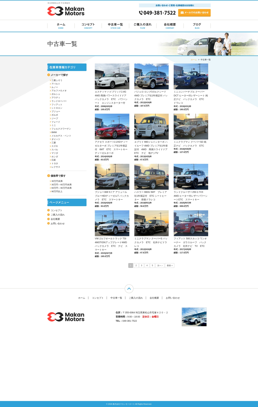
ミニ (54, 125)
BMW (54, 132)
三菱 (54, 142)
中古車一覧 (116, 297)
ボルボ (55, 115)
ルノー (55, 87)
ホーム (81, 297)
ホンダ (55, 156)
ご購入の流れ (58, 214)
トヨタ (55, 163)
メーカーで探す (59, 75)
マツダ (55, 153)
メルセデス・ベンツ (61, 135)
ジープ (55, 118)
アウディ (56, 97)
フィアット (57, 104)
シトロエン (57, 108)
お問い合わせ (58, 223)
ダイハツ (56, 139)
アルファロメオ (59, 90)
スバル (55, 149)
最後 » (169, 265)
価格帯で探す (58, 175)
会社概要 (55, 219)
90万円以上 (57, 191)
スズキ (55, 146)
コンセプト (56, 210)
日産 (54, 160)
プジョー (56, 111)
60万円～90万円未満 (62, 188)
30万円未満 (57, 181)
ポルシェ (56, 94)
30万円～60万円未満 (62, 184)
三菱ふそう (57, 80)
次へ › (159, 265)
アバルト (56, 83)
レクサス (56, 167)
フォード (56, 122)
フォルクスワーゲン (61, 129)
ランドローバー (59, 101)
